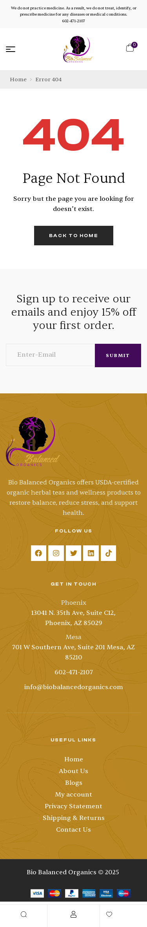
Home (18, 79)
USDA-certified (117, 482)
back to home (73, 235)
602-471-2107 (73, 20)
